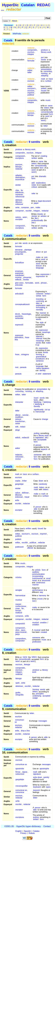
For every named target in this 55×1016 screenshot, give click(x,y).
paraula (23, 367)
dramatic (42, 176)
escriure (30, 52)
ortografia (20, 695)
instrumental (37, 578)
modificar (19, 417)
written (44, 88)
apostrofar (20, 769)
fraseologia (26, 314)
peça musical (20, 632)
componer (19, 211)
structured (46, 580)
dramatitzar (20, 177)
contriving (40, 301)
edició (17, 438)
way (41, 592)
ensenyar (19, 271)
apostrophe (44, 769)
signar (24, 772)
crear (17, 608)
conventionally (47, 112)
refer (33, 193)
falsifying (37, 402)
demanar (18, 250)
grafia (18, 693)
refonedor (19, 457)
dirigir (17, 430)
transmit (36, 790)
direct (38, 252)
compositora (20, 639)
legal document (44, 201)
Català (8, 40)
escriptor (19, 219)
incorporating (37, 576)
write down (37, 777)
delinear (18, 200)
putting (36, 433)
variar (17, 423)
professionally (37, 220)
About (14, 21)
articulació (19, 294)
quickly (46, 777)
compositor (20, 641)
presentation (46, 69)
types (48, 787)
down (41, 481)
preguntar (19, 254)
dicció (17, 314)
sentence (40, 361)
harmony (42, 595)
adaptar (18, 175)
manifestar (19, 275)
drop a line (25, 731)
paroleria (18, 316)
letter (45, 126)
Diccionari (8, 25)
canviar (25, 415)
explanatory (41, 183)
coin (45, 257)
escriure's (31, 88)
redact (22, 427)
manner (43, 313)
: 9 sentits (28, 141)
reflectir (18, 280)
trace (51, 79)
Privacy (23, 833)
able (35, 509)
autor (25, 217)
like (36, 218)
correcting (47, 71)
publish (18, 539)
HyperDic (10, 5)
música (18, 577)
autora (18, 217)
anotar (18, 185)
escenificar (19, 180)
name (50, 106)
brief (39, 374)
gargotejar (19, 484)
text (35, 457)
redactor (18, 455)
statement (47, 374)
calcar (17, 493)
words (43, 60)
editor (17, 448)
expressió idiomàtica (19, 336)
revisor (18, 459)
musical (35, 623)
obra (17, 630)
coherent (39, 294)
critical (34, 187)
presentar (27, 277)
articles (44, 216)
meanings (46, 332)
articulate (19, 285)
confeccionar (20, 606)
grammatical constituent (41, 358)
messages (42, 721)
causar (18, 604)
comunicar (20, 792)
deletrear (19, 686)
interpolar (19, 402)
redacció (25, 438)
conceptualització (22, 304)
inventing (39, 299)
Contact (47, 826)
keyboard (37, 787)
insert (36, 398)
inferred (39, 336)
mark (43, 79)
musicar (18, 600)
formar (18, 611)
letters (46, 108)
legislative (39, 438)
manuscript (40, 412)
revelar (26, 280)
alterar (17, 415)
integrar (30, 54)
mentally (39, 310)
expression (44, 274)
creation (43, 623)
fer (23, 608)
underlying (37, 696)
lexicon (39, 266)
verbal (47, 294)
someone (38, 455)
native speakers (42, 368)
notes (34, 185)
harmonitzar (20, 595)
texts (36, 400)
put (42, 57)
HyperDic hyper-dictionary (28, 826)
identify (43, 370)
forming (39, 355)
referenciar (19, 197)
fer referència (19, 191)
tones (34, 580)
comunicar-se (19, 721)
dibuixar (18, 202)
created (44, 632)
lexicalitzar (19, 263)
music (47, 100)
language (40, 268)
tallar (29, 72)
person (38, 445)
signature (37, 774)
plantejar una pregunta (23, 251)
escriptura (19, 158)
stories (34, 216)
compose (25, 207)
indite (38, 207)
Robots (32, 833)
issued (43, 91)
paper (36, 203)
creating (43, 156)
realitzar (18, 613)
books (40, 214)
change (45, 419)
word (47, 116)
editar (29, 70)
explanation (41, 305)
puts (48, 455)
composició (20, 156)
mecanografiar (22, 786)
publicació (19, 547)
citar (17, 190)
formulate (29, 283)
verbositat (19, 318)
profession (36, 642)
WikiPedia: (21, 34)
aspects (44, 449)
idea (37, 303)
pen (32, 207)
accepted (46, 696)
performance (37, 590)
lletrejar (30, 115)
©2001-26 (9, 826)
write (17, 207)
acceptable (41, 440)
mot (16, 367)
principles (40, 694)
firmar (18, 772)
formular (30, 61)
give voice (19, 283)
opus (23, 630)
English (18, 831)
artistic (38, 570)
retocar (18, 419)
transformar (20, 421)
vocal (48, 578)
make (38, 257)
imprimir (30, 93)
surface (48, 81)
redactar (18, 169)
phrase (44, 283)
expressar (19, 273)
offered (30, 548)
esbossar (19, 204)
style (42, 323)
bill (46, 438)
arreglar (18, 590)
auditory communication (38, 573)
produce (44, 50)
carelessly (43, 484)
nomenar (19, 195)
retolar (17, 488)
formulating (40, 308)
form (51, 114)
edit (16, 427)
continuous (40, 583)
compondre (32, 50)
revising (44, 73)
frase (17, 355)
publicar (30, 95)
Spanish (27, 831)
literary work (46, 52)
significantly (39, 410)
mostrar (18, 277)
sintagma (25, 355)
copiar (17, 481)
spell (17, 683)
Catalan (28, 5)
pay (33, 222)
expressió (19, 325)
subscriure (20, 774)
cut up (47, 410)
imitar (24, 481)
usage (35, 698)
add (33, 183)
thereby (37, 406)
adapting (44, 76)
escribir (29, 211)
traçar (27, 497)
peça (17, 634)
